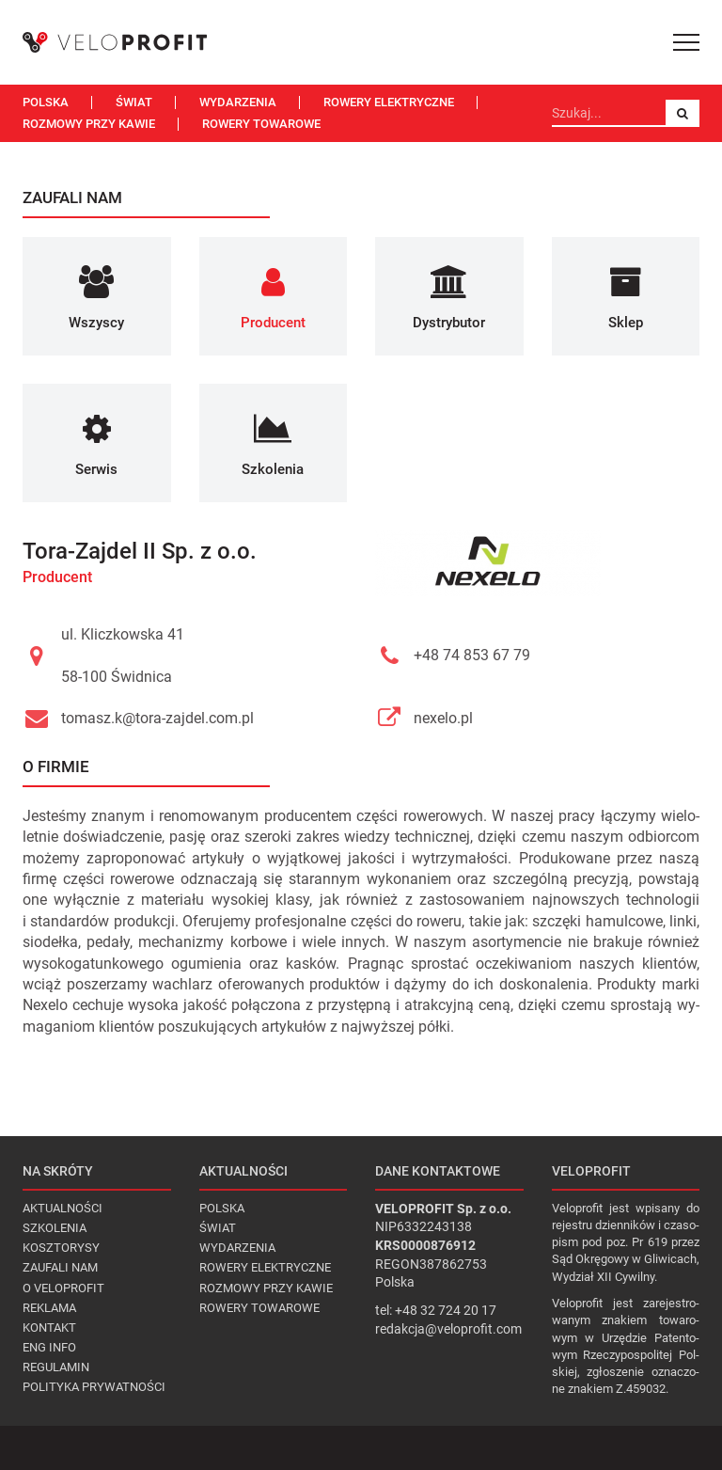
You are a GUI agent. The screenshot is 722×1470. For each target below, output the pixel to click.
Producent (57, 577)
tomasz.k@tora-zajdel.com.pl (157, 718)
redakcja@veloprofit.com (448, 1328)
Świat (134, 102)
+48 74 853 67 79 (472, 655)
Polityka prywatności (94, 1387)
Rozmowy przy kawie (89, 124)
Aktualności (62, 1208)
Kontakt (49, 1327)
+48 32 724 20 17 (445, 1310)
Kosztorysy (61, 1248)
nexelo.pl (443, 718)
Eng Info (49, 1347)
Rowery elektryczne (388, 102)
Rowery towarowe (261, 124)
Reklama (49, 1308)
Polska (46, 102)
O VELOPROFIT (63, 1288)
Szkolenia (54, 1228)
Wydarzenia (237, 102)
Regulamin (56, 1367)
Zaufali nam (60, 1267)
